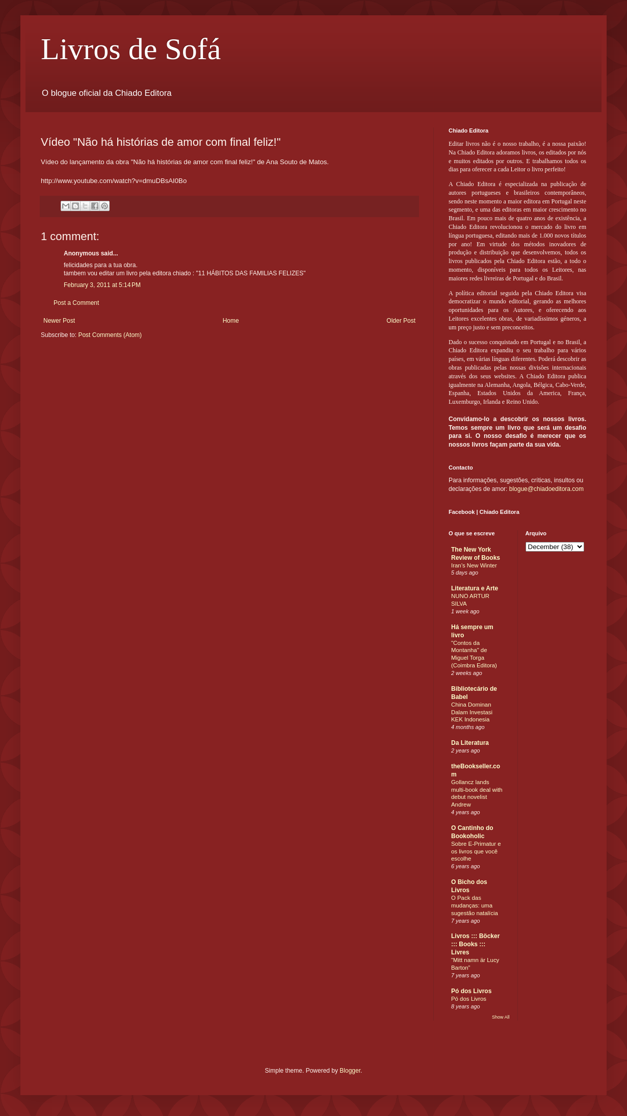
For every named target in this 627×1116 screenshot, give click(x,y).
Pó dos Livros (471, 991)
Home (231, 320)
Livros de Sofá (131, 49)
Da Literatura (470, 742)
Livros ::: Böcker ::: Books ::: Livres (475, 944)
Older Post (400, 320)
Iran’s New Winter (474, 565)
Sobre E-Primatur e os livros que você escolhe (476, 851)
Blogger (349, 1070)
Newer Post (59, 320)
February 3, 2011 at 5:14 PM (102, 285)
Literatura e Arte (474, 588)
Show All (501, 1017)
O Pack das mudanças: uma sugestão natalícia (474, 905)
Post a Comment (76, 302)
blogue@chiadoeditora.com (546, 488)
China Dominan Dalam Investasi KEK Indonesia (471, 712)
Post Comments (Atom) (110, 335)
